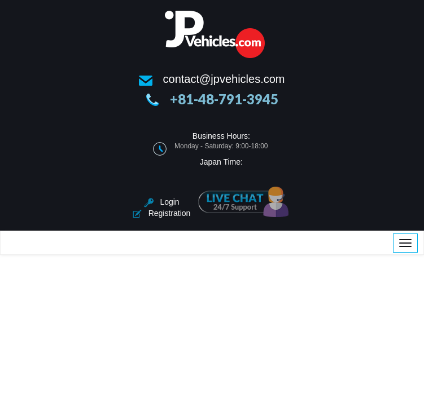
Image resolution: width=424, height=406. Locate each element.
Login (162, 201)
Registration (161, 213)
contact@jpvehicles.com (224, 79)
